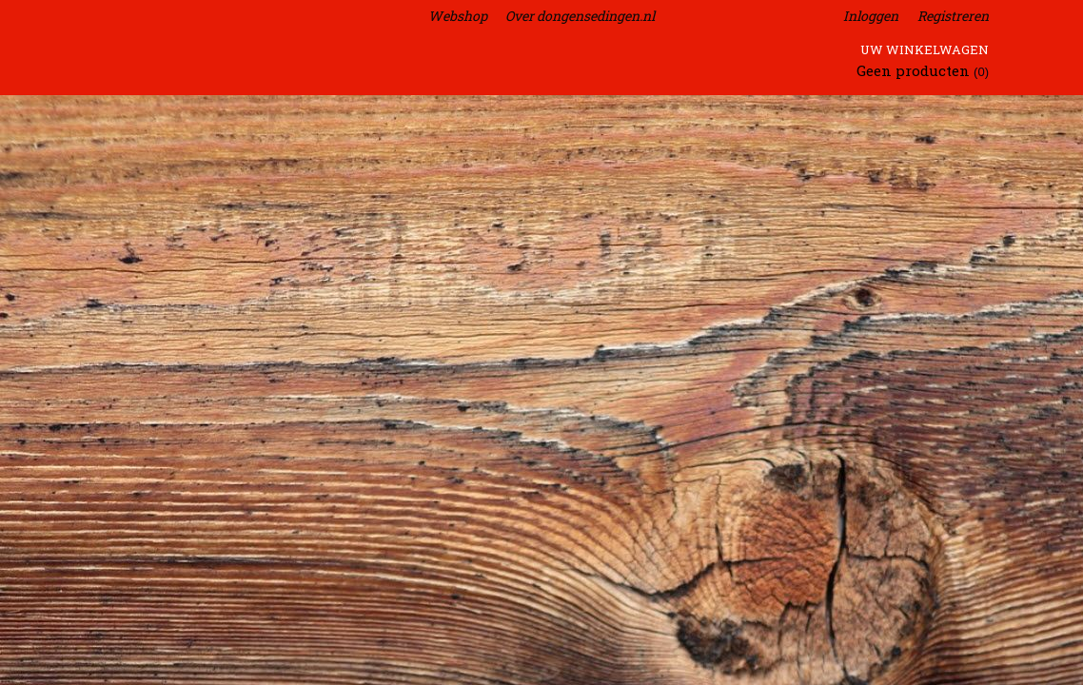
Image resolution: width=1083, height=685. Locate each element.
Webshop (457, 16)
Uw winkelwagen (924, 49)
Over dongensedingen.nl (580, 16)
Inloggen (870, 16)
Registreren (953, 16)
